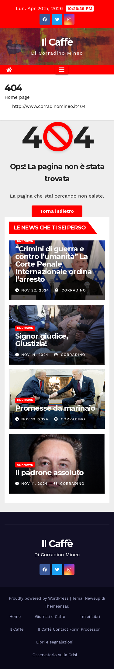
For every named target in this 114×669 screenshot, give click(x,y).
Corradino (70, 290)
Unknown (25, 241)
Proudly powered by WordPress (39, 598)
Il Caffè (57, 42)
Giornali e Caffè (50, 616)
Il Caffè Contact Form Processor (69, 629)
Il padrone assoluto (49, 472)
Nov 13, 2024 (34, 419)
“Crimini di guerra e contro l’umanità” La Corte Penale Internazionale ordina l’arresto (53, 264)
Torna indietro (57, 211)
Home (15, 616)
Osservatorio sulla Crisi (55, 655)
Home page (17, 97)
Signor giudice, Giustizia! (41, 340)
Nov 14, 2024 (34, 355)
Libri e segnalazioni (54, 642)
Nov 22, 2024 (35, 290)
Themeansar (56, 606)
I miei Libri (89, 616)
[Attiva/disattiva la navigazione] (61, 69)
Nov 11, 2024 (34, 483)
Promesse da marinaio (55, 408)
